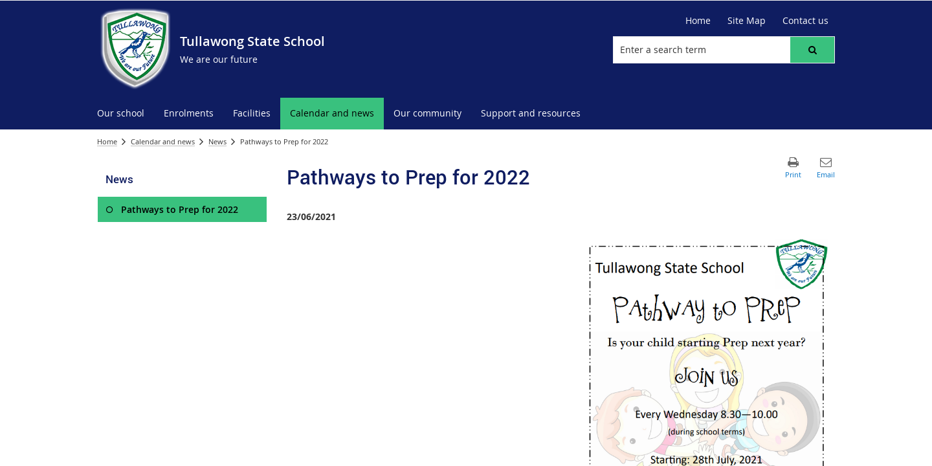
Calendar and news (163, 141)
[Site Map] (746, 20)
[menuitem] (120, 113)
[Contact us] (805, 20)
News (217, 141)
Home (107, 141)
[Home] (698, 20)
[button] (812, 50)
